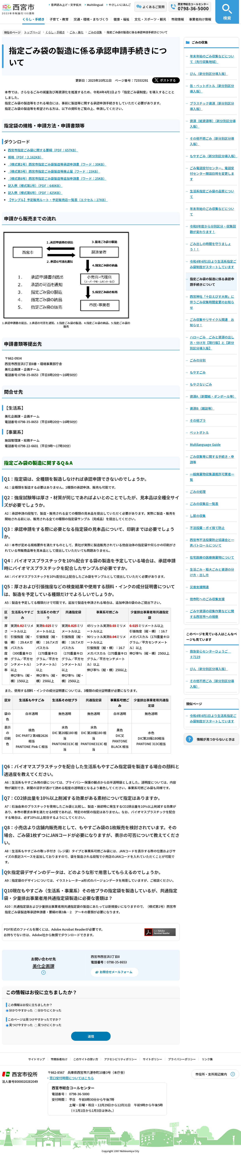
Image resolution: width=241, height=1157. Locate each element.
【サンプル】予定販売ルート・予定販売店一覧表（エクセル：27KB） (58, 199)
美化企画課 (43, 966)
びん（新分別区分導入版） (209, 668)
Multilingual (95, 5)
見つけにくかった (49, 1025)
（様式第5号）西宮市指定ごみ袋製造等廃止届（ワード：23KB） (54, 171)
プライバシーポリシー (182, 1059)
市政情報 (177, 19)
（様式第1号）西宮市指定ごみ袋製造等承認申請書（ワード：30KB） (57, 164)
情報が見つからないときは (216, 739)
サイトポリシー (152, 1059)
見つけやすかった (21, 1025)
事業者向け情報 (200, 19)
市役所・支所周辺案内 (211, 1074)
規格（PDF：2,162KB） (25, 157)
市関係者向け (59, 1059)
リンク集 (207, 1059)
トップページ (32, 32)
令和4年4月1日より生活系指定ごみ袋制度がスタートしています (213, 718)
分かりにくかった (49, 1010)
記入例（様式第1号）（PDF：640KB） (35, 185)
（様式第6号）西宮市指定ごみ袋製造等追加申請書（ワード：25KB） (57, 178)
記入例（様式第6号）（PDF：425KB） (35, 192)
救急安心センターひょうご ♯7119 (210, 654)
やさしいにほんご (120, 5)
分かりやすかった (21, 1010)
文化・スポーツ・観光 (150, 19)
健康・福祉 (121, 19)
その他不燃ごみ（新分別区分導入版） (212, 683)
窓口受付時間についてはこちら (72, 1077)
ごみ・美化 (76, 32)
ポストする (168, 80)
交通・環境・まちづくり (91, 19)
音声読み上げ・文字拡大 (66, 5)
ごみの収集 (95, 32)
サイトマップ (36, 1059)
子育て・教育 (59, 19)
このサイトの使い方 (85, 1059)
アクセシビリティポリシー (120, 1059)
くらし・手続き (33, 19)
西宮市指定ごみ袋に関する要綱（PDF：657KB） (43, 150)
